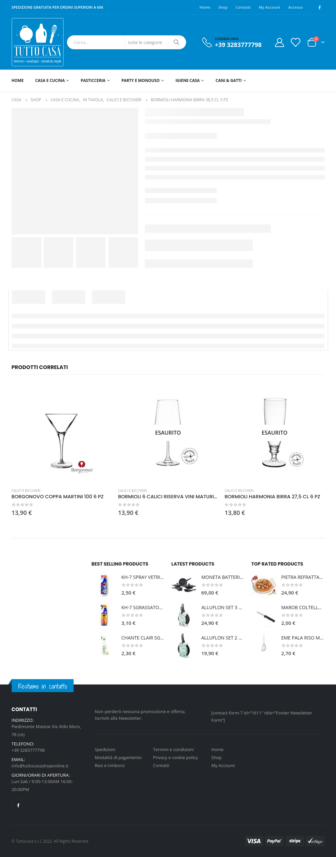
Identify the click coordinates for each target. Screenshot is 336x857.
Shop (223, 7)
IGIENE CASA (187, 80)
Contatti (243, 7)
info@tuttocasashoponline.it (40, 766)
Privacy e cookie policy (175, 757)
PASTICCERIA (93, 80)
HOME (18, 80)
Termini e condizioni (173, 749)
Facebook (18, 805)
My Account (269, 7)
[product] (62, 433)
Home (204, 7)
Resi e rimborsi (110, 765)
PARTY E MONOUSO (140, 80)
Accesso (295, 7)
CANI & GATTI (228, 80)
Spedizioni (105, 749)
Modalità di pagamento (118, 757)
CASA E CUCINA (50, 80)
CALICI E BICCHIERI (26, 490)
